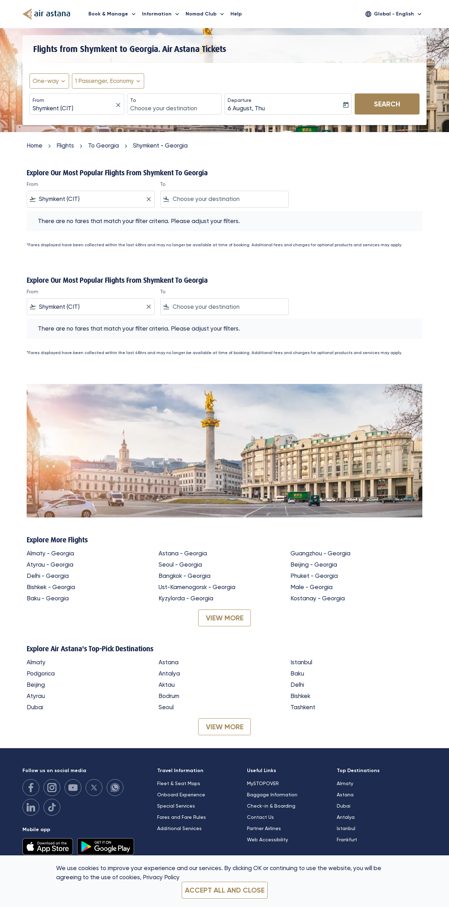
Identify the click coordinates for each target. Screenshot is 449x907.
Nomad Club (207, 14)
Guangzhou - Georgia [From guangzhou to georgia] (320, 553)
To (133, 100)
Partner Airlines (264, 828)
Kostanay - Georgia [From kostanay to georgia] (317, 598)
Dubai (35, 707)
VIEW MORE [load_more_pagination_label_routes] (224, 618)
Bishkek (300, 695)
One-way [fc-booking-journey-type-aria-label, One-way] (46, 80)
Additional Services (179, 828)
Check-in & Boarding (271, 806)
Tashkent (302, 707)
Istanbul (301, 662)
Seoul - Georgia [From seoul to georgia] (180, 564)
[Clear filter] (148, 199)
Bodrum (169, 695)
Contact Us (260, 817)
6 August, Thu (246, 108)
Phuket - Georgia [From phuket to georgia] (314, 575)
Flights (65, 145)
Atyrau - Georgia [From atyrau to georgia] (50, 564)
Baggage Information (272, 794)
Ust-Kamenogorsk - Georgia (197, 586)
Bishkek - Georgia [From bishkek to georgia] (51, 586)
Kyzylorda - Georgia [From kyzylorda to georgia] (186, 598)
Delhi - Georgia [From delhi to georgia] (48, 575)
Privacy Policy (161, 877)
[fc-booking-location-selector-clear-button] (119, 105)
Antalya (169, 673)
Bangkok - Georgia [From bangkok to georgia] (184, 575)
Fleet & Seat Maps (178, 783)
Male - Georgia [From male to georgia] (311, 586)
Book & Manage (113, 14)
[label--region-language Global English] (394, 14)
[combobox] (73, 108)
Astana (169, 662)
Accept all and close (224, 890)
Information (162, 14)
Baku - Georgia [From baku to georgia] (48, 598)
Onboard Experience (181, 794)
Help (236, 14)
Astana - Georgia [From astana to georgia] (183, 553)
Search (387, 104)
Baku (297, 673)
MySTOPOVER (263, 783)
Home (34, 145)
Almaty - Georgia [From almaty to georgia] (50, 553)
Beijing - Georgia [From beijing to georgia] (313, 564)
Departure (240, 100)
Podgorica (41, 673)
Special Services (176, 806)
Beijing (36, 684)
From (38, 100)
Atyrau (36, 695)
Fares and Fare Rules (181, 817)
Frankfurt (347, 839)
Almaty (36, 662)
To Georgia (103, 145)
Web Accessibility (267, 839)
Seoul (166, 707)
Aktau (167, 684)
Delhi (297, 684)
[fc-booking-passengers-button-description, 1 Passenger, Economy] (104, 81)
